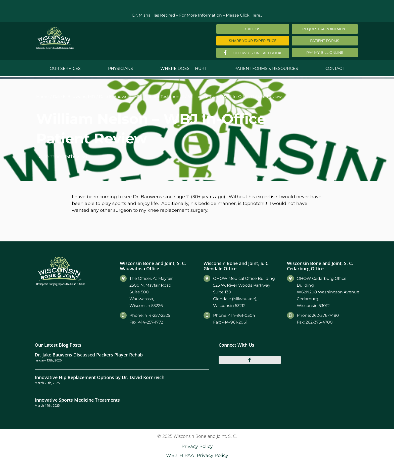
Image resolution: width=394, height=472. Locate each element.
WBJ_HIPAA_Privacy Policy (197, 455)
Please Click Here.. (244, 15)
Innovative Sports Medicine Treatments (77, 400)
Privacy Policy (197, 446)
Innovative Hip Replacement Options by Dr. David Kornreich (99, 377)
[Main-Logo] (55, 28)
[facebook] (250, 360)
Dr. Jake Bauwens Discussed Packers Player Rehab (89, 354)
